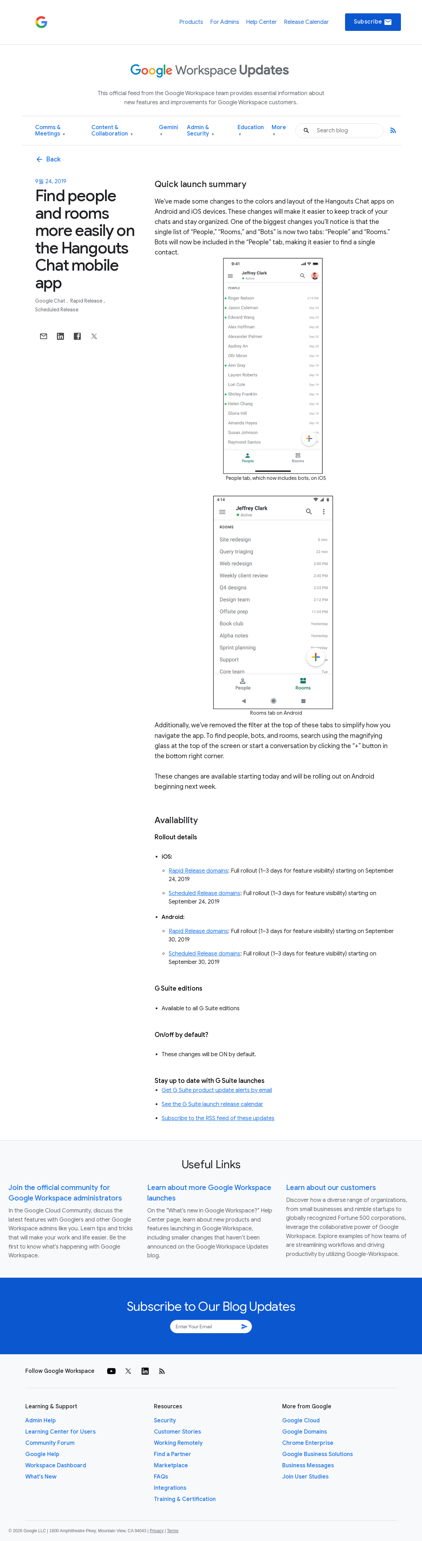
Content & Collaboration (112, 130)
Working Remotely (178, 1443)
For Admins (224, 22)
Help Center (261, 22)
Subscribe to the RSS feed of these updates (218, 1118)
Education (251, 130)
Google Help (42, 1454)
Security (165, 1420)
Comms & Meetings (50, 130)
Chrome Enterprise (307, 1443)
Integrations (170, 1488)
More (279, 130)
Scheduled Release (56, 309)
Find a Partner (172, 1454)
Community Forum (49, 1443)
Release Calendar (306, 22)
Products (191, 22)
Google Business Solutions (317, 1454)
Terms (172, 1530)
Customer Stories (177, 1431)
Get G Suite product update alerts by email (217, 1090)
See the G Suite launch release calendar (212, 1104)
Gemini (168, 130)
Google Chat (50, 301)
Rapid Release (86, 301)
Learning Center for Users (60, 1431)
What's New (41, 1476)
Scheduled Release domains (204, 893)
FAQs (161, 1476)
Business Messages (308, 1465)
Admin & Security (200, 130)
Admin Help (40, 1420)
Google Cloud (301, 1420)
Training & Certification (185, 1499)
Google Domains (304, 1431)
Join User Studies (305, 1476)
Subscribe (373, 22)
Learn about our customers (331, 1187)
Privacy (156, 1530)
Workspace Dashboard (55, 1465)
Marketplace (171, 1465)
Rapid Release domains (198, 870)
